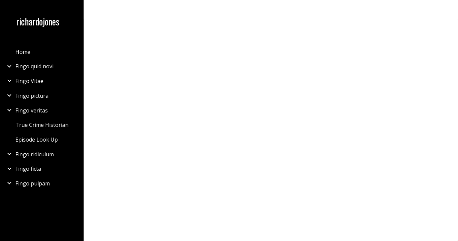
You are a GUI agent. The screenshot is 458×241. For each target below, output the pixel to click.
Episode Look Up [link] (36, 139)
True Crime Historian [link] (42, 125)
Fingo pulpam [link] (32, 183)
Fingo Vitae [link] (29, 81)
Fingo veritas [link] (31, 110)
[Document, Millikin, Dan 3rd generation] (271, 130)
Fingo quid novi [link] (34, 66)
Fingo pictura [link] (31, 95)
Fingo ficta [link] (28, 168)
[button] (450, 9)
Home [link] (22, 52)
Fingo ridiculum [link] (34, 154)
